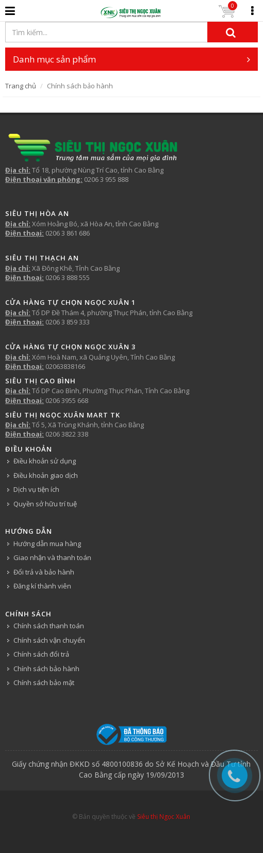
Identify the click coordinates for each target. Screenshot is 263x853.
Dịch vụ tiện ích (36, 489)
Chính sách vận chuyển (49, 640)
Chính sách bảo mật (43, 682)
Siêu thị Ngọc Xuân (163, 816)
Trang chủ (20, 85)
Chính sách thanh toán (48, 625)
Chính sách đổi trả (41, 654)
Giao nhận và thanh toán (52, 557)
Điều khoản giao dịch (45, 475)
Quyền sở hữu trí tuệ (45, 503)
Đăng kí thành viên (42, 586)
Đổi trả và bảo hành (43, 572)
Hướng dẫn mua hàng (47, 543)
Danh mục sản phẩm (131, 59)
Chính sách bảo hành (46, 668)
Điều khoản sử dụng (44, 461)
